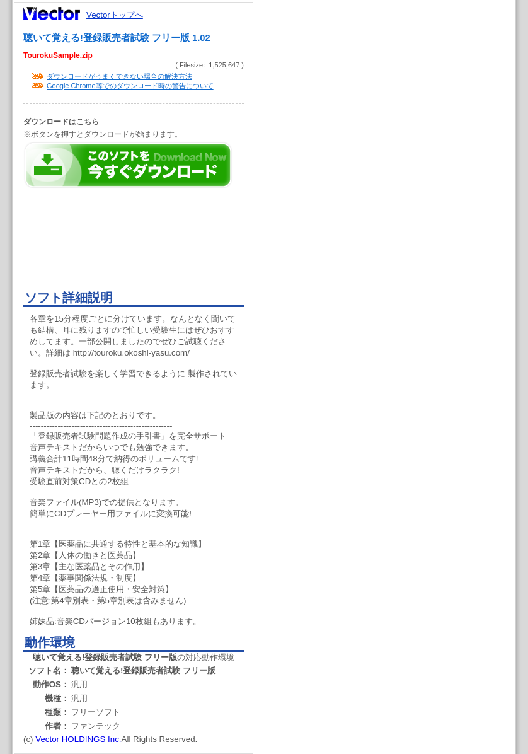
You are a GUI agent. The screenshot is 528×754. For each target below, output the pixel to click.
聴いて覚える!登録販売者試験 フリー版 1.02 (116, 38)
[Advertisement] (395, 239)
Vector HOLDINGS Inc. (78, 739)
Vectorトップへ (114, 15)
